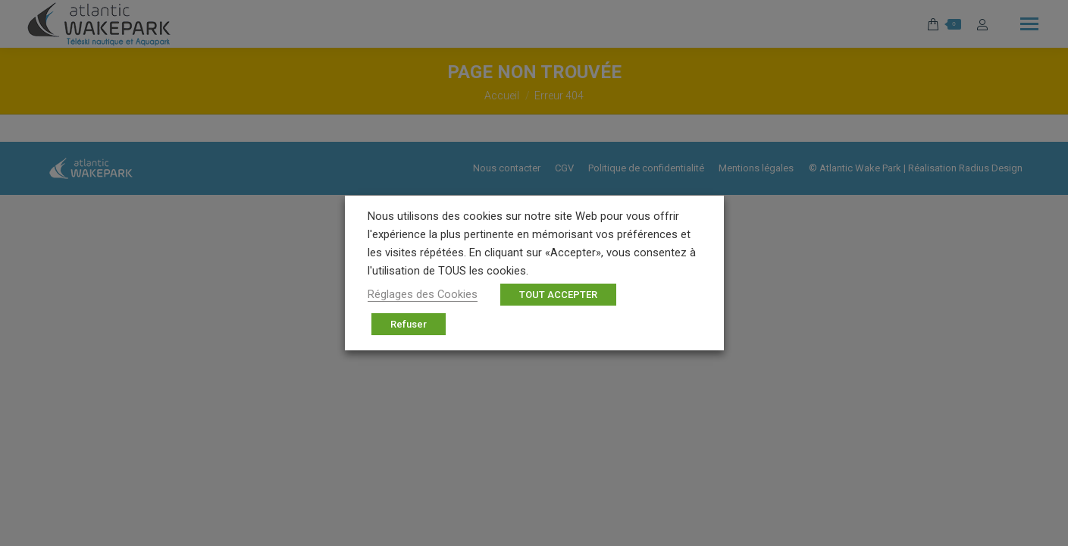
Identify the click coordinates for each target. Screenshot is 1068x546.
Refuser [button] (408, 324)
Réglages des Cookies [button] (423, 294)
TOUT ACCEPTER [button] (558, 294)
